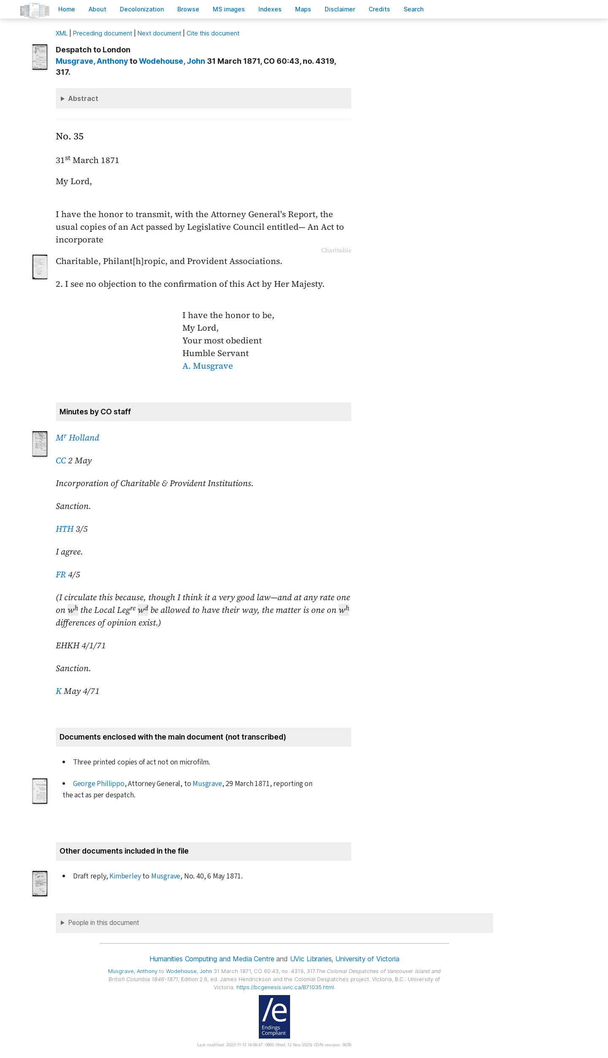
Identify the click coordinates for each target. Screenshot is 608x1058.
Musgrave (207, 783)
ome (66, 9)
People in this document (103, 923)
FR (61, 574)
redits (379, 9)
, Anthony (92, 61)
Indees (270, 9)
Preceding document (102, 33)
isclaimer (340, 9)
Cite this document (213, 33)
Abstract (83, 98)
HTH (64, 529)
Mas (303, 9)
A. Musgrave (207, 366)
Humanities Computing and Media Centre (211, 959)
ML (62, 33)
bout (97, 9)
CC (61, 460)
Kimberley (125, 876)
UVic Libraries (311, 959)
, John (172, 61)
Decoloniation (142, 9)
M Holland (77, 437)
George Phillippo (99, 783)
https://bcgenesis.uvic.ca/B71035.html (285, 987)
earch (414, 9)
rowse (188, 9)
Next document (159, 33)
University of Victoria (367, 959)
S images (229, 9)
